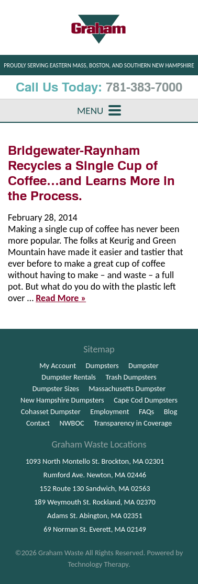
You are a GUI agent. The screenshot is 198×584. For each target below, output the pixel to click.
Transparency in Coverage (133, 423)
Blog (171, 411)
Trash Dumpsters (130, 377)
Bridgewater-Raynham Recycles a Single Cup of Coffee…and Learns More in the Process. (91, 173)
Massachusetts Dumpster (127, 388)
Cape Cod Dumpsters (146, 400)
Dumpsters (102, 365)
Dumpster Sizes (55, 388)
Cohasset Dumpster (51, 411)
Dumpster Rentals (68, 377)
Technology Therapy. (99, 564)
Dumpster (143, 365)
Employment (109, 411)
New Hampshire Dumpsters (62, 400)
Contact (38, 423)
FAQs (146, 411)
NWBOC (71, 423)
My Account (57, 365)
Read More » (61, 298)
